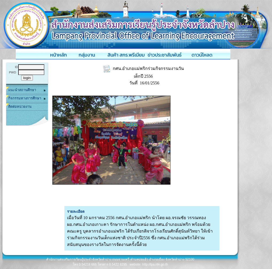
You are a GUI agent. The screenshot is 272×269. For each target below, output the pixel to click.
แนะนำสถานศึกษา (27, 90)
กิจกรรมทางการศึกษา (27, 98)
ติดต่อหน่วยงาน (20, 106)
